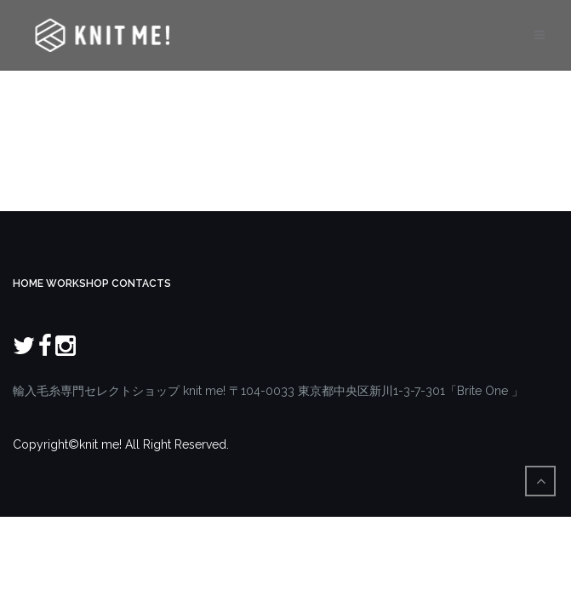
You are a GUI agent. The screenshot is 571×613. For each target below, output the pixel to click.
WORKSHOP (77, 283)
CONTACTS (141, 283)
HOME (28, 283)
